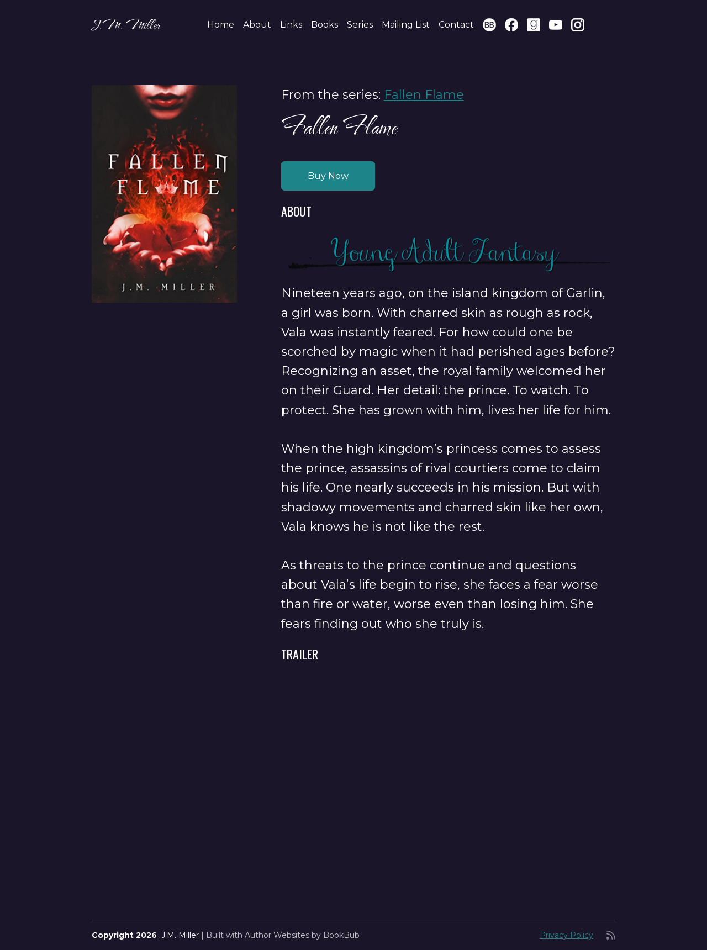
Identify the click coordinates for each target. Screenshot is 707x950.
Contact (456, 24)
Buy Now (328, 176)
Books (324, 24)
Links (291, 24)
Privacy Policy (566, 935)
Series (360, 24)
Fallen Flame (424, 94)
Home (220, 24)
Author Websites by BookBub (302, 935)
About (257, 24)
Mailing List (406, 24)
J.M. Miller (126, 24)
